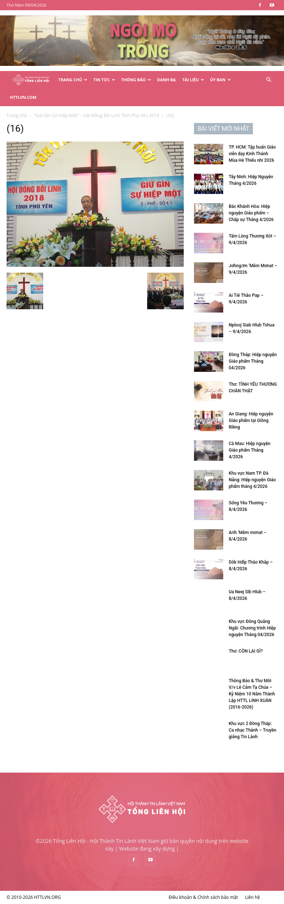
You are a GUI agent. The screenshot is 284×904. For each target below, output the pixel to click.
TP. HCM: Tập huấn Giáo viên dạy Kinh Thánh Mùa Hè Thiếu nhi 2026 (252, 154)
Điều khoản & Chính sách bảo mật (203, 897)
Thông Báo (136, 79)
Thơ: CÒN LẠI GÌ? (246, 651)
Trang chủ (17, 115)
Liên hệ (252, 897)
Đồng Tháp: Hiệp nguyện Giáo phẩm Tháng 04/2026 (253, 361)
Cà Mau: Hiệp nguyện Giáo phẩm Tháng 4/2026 (249, 450)
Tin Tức (104, 79)
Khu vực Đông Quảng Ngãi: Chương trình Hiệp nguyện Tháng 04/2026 (252, 628)
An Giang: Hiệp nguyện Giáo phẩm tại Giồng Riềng (251, 420)
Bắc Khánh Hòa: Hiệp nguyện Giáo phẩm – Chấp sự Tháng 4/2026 (251, 213)
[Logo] (31, 80)
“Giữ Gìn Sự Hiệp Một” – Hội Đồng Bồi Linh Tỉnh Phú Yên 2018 (96, 115)
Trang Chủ (73, 79)
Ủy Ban (220, 79)
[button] (268, 79)
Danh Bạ (166, 79)
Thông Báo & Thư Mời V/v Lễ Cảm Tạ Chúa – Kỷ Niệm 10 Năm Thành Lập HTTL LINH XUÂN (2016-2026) (252, 694)
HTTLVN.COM (23, 97)
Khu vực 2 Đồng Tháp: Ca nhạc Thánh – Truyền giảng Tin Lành (252, 730)
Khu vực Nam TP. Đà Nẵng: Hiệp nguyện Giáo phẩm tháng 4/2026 (252, 480)
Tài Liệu (193, 79)
